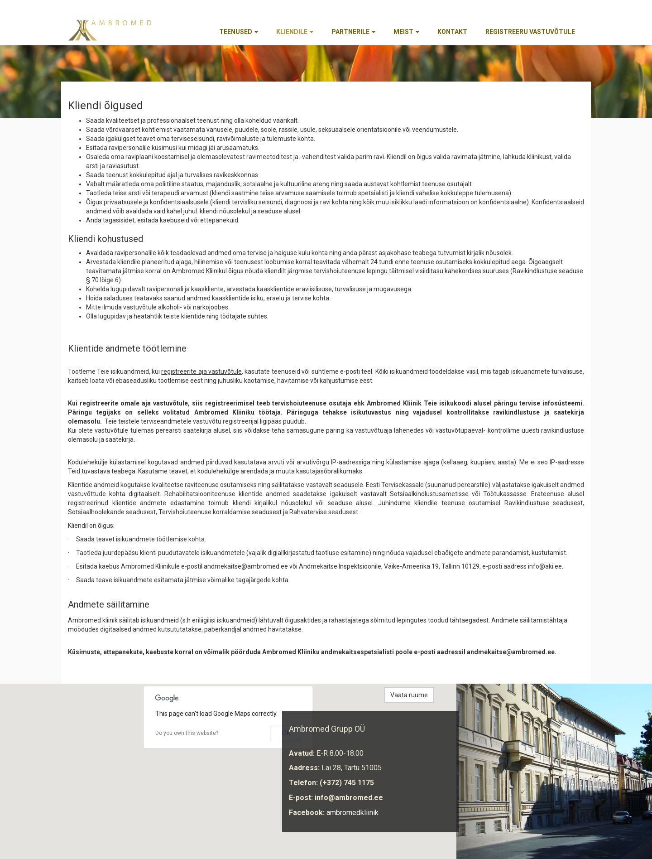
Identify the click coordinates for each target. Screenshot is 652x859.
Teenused (238, 31)
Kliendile (294, 31)
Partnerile (353, 31)
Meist (406, 31)
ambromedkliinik (352, 812)
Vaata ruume (409, 695)
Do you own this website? (186, 733)
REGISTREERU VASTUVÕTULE (530, 31)
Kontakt (452, 31)
